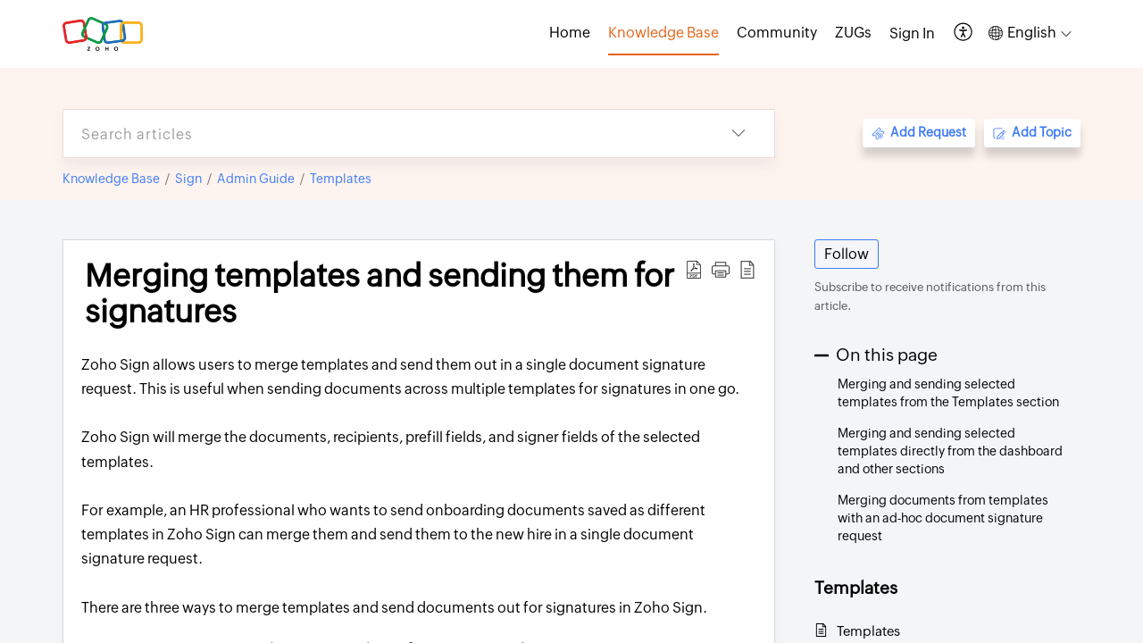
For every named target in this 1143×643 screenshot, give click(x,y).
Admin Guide (256, 178)
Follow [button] (846, 254)
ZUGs (853, 32)
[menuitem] (912, 34)
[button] (964, 33)
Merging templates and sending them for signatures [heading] (379, 294)
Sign (188, 178)
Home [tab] (569, 32)
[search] (383, 133)
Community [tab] (777, 32)
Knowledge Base (111, 178)
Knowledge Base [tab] (663, 32)
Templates (340, 178)
